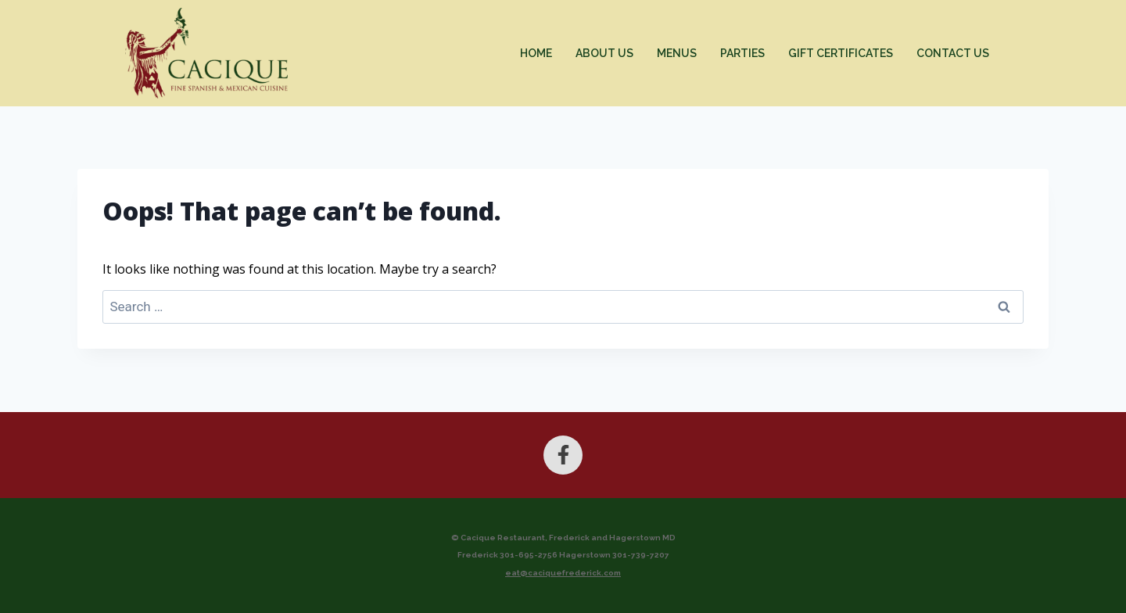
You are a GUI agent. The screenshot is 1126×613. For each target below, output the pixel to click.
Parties (742, 53)
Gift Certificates (840, 53)
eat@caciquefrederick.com (563, 572)
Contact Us (952, 53)
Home (536, 53)
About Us (604, 53)
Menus (677, 53)
